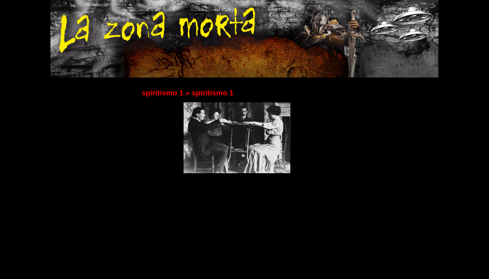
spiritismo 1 (163, 93)
